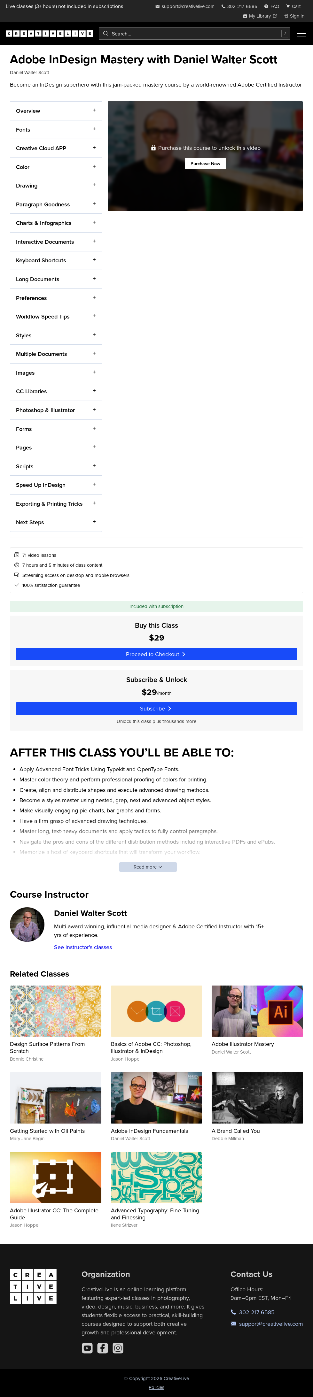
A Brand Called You (236, 1131)
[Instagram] (118, 1348)
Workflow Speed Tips (43, 316)
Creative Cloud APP (41, 148)
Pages (24, 447)
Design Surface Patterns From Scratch (47, 1047)
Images (25, 373)
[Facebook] (102, 1348)
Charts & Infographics (44, 223)
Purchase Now (205, 163)
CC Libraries (31, 391)
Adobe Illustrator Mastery (243, 1044)
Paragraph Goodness (43, 204)
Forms (24, 429)
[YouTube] (87, 1348)
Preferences (31, 298)
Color (22, 167)
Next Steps (30, 522)
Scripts (25, 466)
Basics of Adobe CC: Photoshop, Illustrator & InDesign (151, 1047)
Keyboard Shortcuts (41, 260)
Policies (156, 1387)
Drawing (26, 185)
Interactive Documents (45, 242)
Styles (24, 335)
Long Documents (37, 279)
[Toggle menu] (301, 33)
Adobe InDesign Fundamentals (149, 1131)
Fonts (23, 129)
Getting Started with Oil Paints (47, 1131)
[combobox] (194, 33)
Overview (28, 111)
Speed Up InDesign (41, 485)
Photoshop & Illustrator (45, 410)
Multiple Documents (41, 354)
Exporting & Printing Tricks (49, 504)
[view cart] (295, 6)
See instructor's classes (83, 947)
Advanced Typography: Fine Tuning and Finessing (155, 1213)
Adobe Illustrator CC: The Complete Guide (54, 1213)
